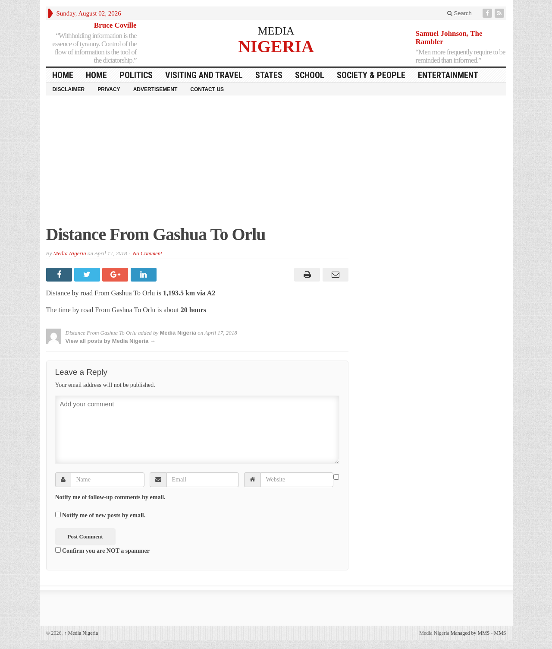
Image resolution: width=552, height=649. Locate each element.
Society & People (371, 75)
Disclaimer (69, 89)
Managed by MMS (470, 633)
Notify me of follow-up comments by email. (110, 497)
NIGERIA (276, 46)
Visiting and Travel (204, 75)
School (309, 75)
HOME (62, 75)
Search (459, 13)
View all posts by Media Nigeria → (111, 341)
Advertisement (155, 89)
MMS (500, 633)
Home (96, 75)
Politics (136, 75)
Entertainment (448, 75)
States (268, 75)
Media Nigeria (69, 253)
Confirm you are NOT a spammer (102, 550)
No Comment (147, 253)
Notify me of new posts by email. (103, 515)
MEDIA (275, 31)
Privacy (108, 89)
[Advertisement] (276, 164)
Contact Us (207, 89)
